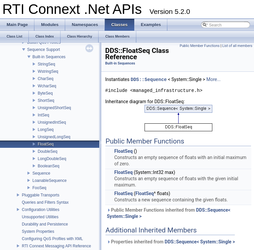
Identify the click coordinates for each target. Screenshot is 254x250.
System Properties (38, 231)
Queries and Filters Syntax (45, 202)
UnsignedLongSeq (54, 137)
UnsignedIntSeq (52, 122)
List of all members (237, 46)
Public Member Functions (200, 46)
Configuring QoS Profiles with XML (52, 238)
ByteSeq (45, 93)
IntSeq (43, 115)
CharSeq (45, 78)
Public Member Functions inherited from (169, 213)
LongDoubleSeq (52, 158)
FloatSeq (46, 144)
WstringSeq (48, 71)
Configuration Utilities (40, 209)
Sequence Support (43, 49)
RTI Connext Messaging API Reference (56, 246)
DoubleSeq (47, 151)
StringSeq (46, 64)
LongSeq (46, 129)
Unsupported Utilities (40, 217)
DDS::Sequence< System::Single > (200, 241)
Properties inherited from (171, 241)
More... (213, 79)
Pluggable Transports (40, 195)
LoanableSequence (49, 180)
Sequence (41, 173)
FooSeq (39, 188)
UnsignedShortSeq (54, 107)
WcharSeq (47, 86)
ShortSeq (46, 100)
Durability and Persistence (45, 224)
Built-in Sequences (48, 57)
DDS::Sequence (149, 79)
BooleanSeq (48, 166)
